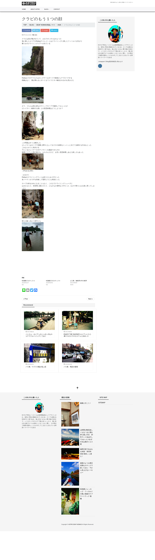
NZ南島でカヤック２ (28, 280)
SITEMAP (101, 403)
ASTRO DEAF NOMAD (75, 524)
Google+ (45, 30)
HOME (24, 9)
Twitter (36, 30)
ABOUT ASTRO (35, 9)
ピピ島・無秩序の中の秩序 (78, 280)
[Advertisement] (58, 262)
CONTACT (57, 9)
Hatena (55, 30)
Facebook (26, 30)
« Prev (25, 299)
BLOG (46, 9)
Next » (90, 299)
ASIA (35, 35)
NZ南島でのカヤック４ (53, 280)
